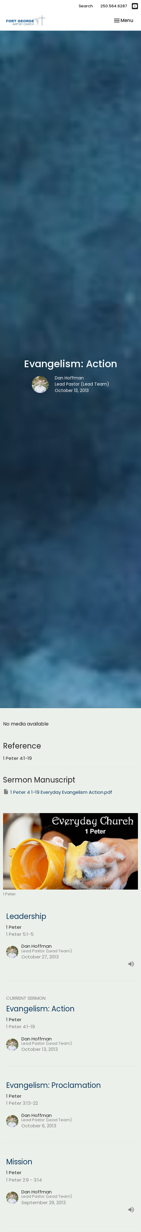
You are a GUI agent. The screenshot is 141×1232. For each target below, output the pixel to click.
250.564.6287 (113, 6)
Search (86, 6)
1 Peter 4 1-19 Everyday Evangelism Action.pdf (57, 792)
